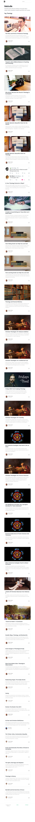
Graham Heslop (10, 40)
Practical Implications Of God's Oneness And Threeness (17, 534)
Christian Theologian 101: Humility (14, 417)
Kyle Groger (10, 727)
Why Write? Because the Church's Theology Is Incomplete (17, 93)
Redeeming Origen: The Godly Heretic (15, 679)
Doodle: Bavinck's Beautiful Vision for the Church (16, 123)
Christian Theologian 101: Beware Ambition (16, 331)
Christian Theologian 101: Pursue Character (16, 475)
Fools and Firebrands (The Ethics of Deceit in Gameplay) (17, 748)
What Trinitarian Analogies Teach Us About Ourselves (16, 563)
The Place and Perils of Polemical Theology (16, 33)
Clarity (7, 693)
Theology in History (10, 776)
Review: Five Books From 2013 (13, 707)
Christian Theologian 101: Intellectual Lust (16, 360)
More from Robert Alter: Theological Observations (15, 664)
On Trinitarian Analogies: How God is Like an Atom (17, 446)
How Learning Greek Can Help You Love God (17, 272)
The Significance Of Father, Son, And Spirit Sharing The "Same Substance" (16, 505)
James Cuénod (10, 700)
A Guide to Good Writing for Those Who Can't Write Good (17, 212)
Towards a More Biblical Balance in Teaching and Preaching (17, 62)
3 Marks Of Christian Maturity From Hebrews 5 (17, 592)
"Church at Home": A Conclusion (14, 621)
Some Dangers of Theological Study (14, 648)
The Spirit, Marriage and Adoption (14, 762)
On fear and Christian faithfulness (14, 720)
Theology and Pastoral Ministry (13, 302)
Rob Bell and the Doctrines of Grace (14, 790)
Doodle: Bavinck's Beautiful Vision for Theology (15, 154)
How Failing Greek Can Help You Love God (16, 243)
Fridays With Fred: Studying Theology (15, 389)
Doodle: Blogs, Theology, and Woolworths (16, 635)
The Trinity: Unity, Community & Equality (16, 734)
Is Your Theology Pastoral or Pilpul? (14, 183)
